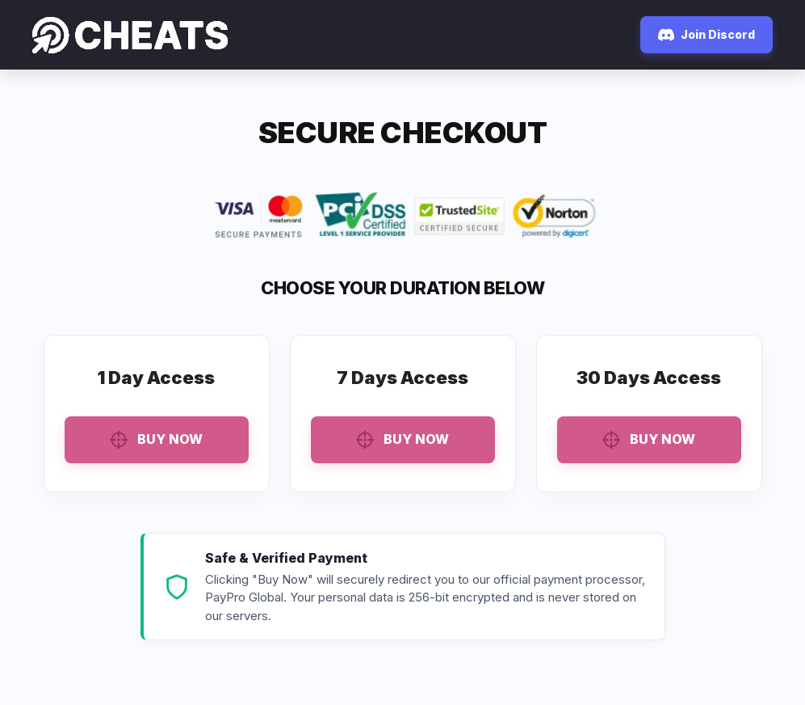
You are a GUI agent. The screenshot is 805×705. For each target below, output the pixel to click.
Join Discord (706, 35)
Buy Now (156, 440)
